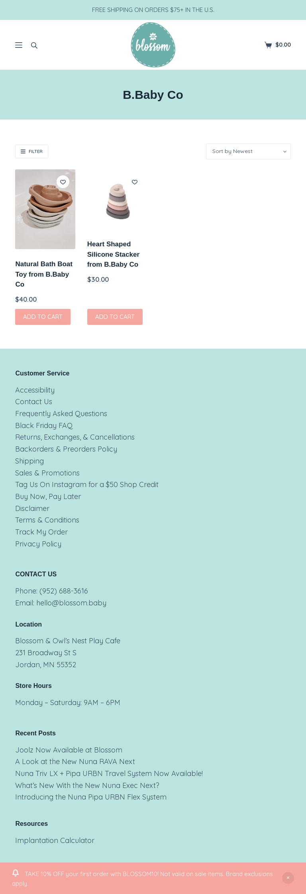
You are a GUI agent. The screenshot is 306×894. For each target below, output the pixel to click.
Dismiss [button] (288, 878)
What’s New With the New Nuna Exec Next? (87, 785)
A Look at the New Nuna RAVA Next (75, 761)
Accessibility (35, 390)
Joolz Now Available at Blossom (68, 749)
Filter (32, 151)
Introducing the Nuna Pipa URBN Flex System (91, 797)
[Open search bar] (34, 45)
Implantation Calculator (54, 840)
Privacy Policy (38, 543)
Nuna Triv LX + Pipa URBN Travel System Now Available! (109, 773)
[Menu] (18, 45)
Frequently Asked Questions (61, 413)
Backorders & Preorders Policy (66, 449)
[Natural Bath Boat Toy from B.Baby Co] (45, 209)
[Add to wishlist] (63, 181)
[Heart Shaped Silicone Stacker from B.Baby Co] (117, 199)
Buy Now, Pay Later (48, 496)
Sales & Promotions (47, 472)
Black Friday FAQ (44, 425)
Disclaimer (32, 508)
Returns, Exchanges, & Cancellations (75, 437)
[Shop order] (248, 151)
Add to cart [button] (43, 316)
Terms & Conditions (47, 520)
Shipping (29, 461)
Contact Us (33, 401)
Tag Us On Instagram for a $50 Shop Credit (87, 484)
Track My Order (41, 531)
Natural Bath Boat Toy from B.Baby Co (44, 274)
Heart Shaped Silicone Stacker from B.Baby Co (113, 254)
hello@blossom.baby (71, 602)
